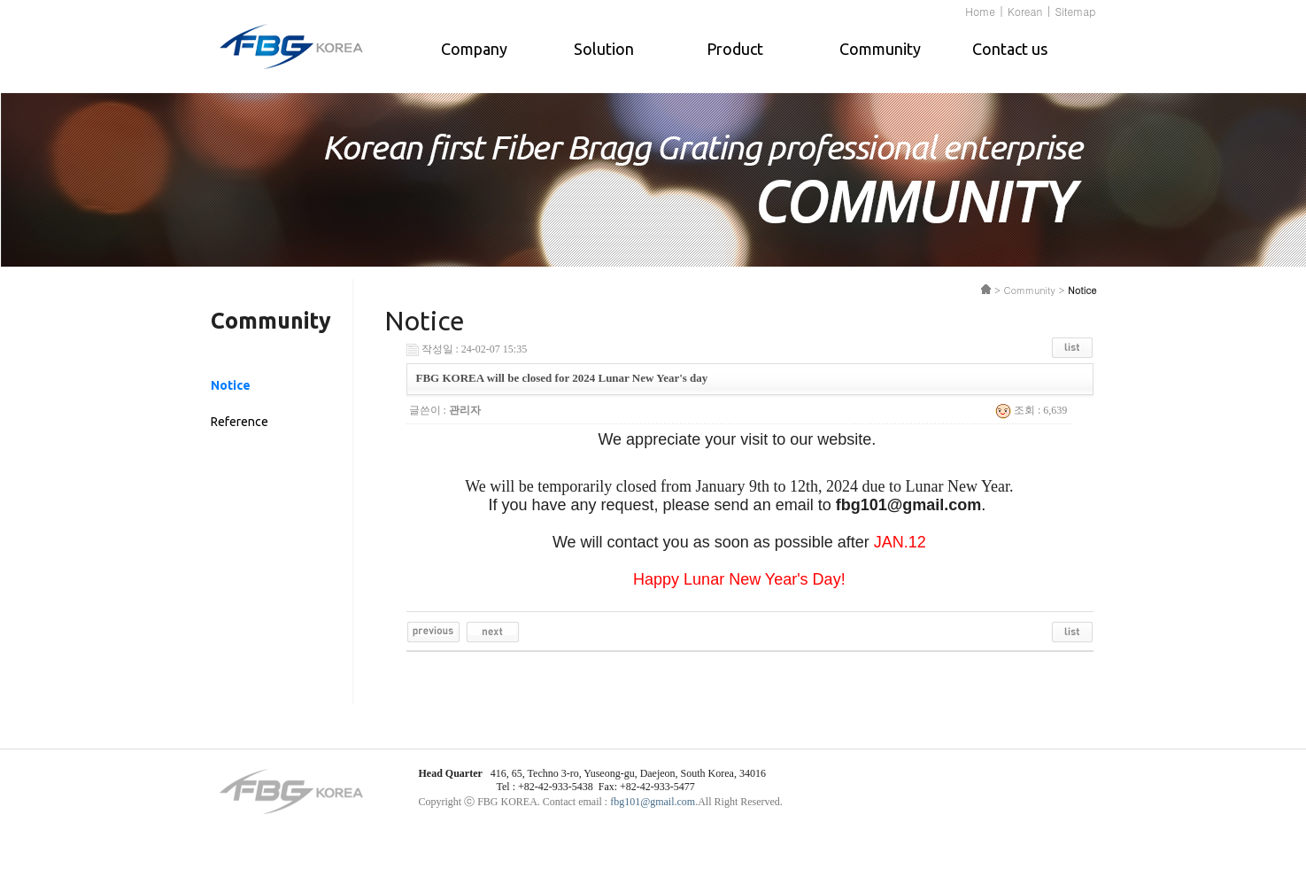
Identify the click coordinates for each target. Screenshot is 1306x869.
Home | (984, 11)
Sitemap (1075, 11)
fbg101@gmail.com (652, 801)
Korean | (1029, 11)
